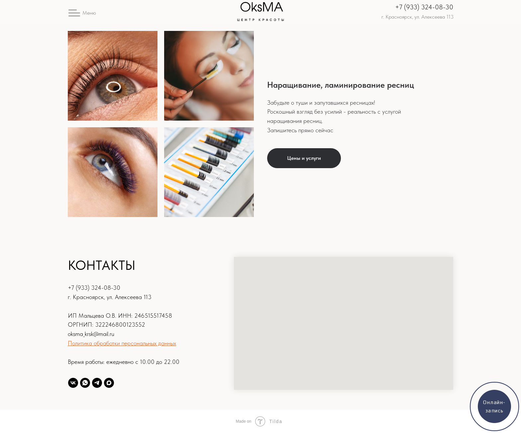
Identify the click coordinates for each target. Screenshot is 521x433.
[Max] (109, 383)
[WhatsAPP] (85, 383)
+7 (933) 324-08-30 (424, 7)
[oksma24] (73, 383)
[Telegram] (97, 383)
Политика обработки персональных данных (122, 343)
